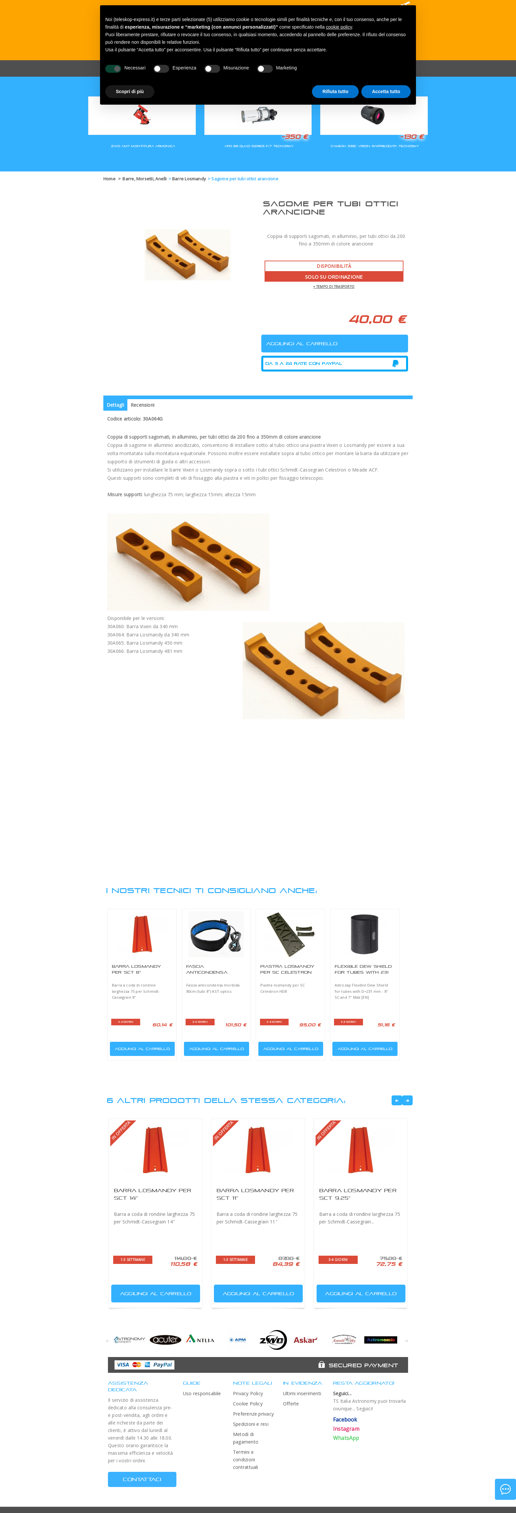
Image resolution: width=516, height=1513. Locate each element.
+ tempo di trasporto (333, 286)
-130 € (412, 136)
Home (109, 179)
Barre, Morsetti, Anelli (144, 179)
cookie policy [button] (339, 27)
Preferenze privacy (253, 1414)
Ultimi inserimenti (302, 1393)
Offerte (291, 1403)
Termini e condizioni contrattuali (245, 1459)
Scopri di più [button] (130, 91)
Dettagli (115, 405)
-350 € (294, 136)
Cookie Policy (248, 1403)
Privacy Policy (248, 1393)
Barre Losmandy (189, 179)
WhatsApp (346, 1438)
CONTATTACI (142, 1479)
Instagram (346, 1428)
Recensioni (142, 405)
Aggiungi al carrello (140, 1047)
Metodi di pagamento (245, 1438)
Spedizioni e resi (251, 1424)
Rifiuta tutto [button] (335, 91)
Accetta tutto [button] (386, 91)
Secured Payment (363, 1365)
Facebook (345, 1419)
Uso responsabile (202, 1393)
